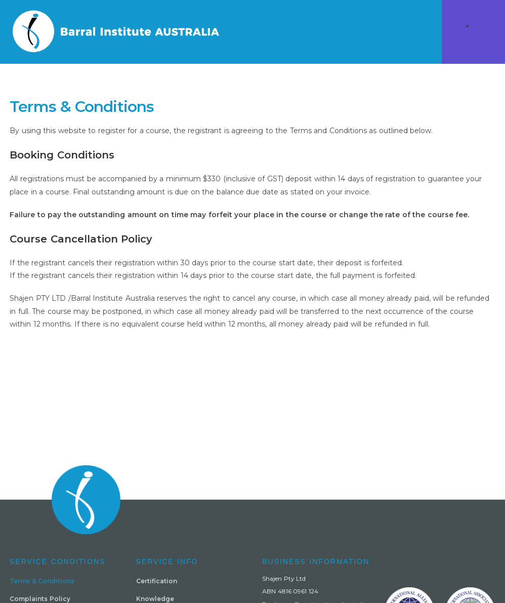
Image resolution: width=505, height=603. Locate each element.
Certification (156, 581)
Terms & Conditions (42, 581)
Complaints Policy (40, 598)
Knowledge (155, 598)
